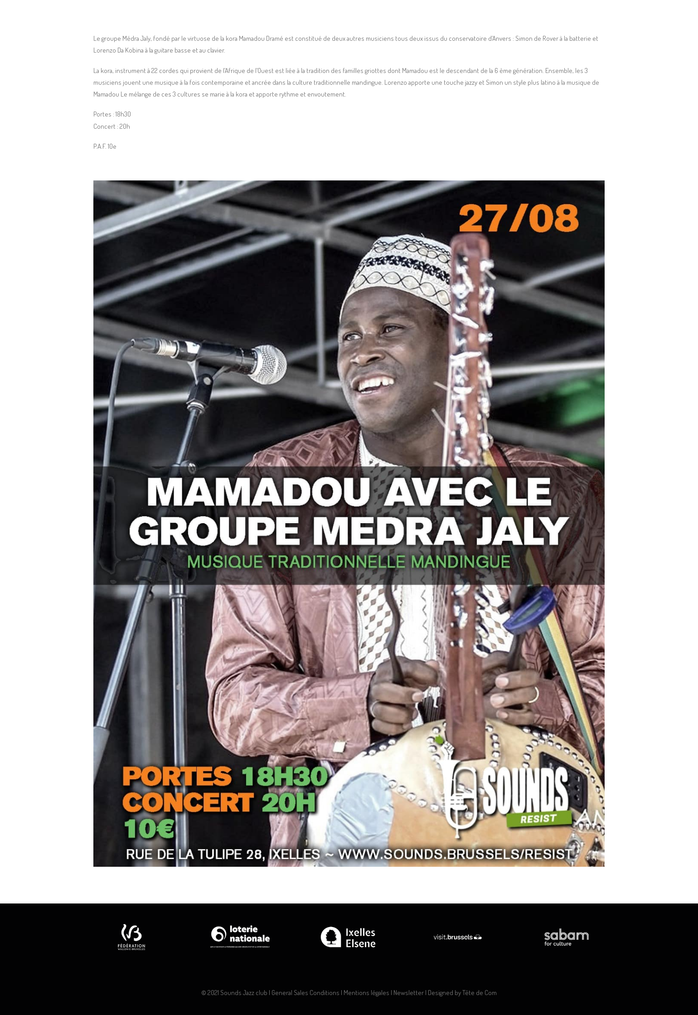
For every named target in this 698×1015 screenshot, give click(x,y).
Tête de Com (479, 992)
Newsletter (408, 992)
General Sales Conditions (305, 992)
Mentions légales (366, 992)
